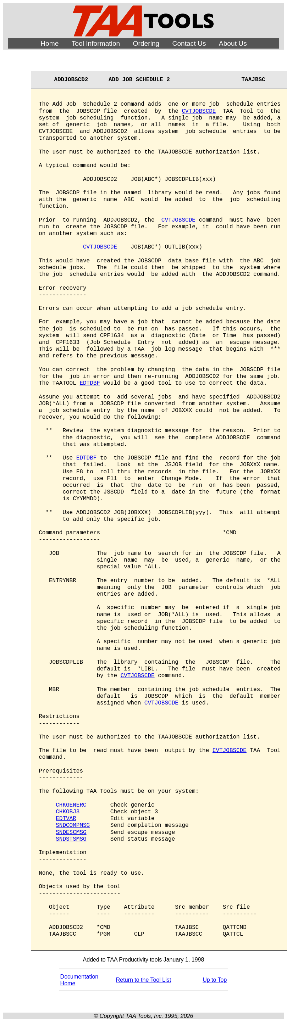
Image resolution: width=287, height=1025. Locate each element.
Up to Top (215, 980)
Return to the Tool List (143, 980)
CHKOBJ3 (67, 812)
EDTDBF (89, 383)
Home (49, 43)
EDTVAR (66, 819)
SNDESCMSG (71, 832)
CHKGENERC (71, 805)
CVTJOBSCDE (199, 111)
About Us (233, 43)
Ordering (146, 43)
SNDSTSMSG (71, 839)
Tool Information (96, 43)
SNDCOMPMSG (73, 825)
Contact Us (189, 43)
